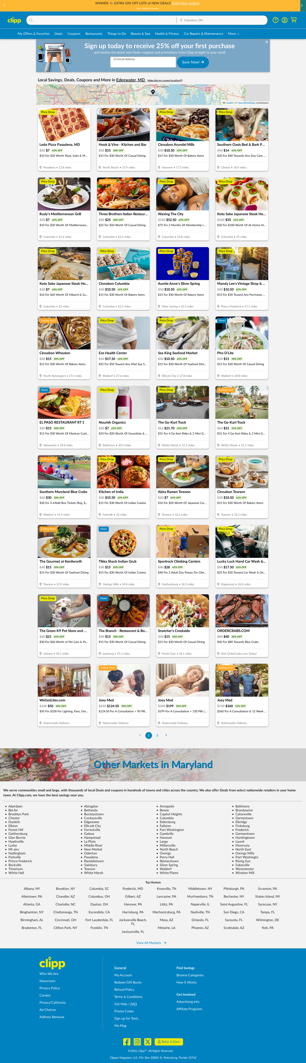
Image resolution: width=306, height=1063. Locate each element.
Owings (163, 853)
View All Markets (151, 943)
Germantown (243, 833)
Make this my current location (164, 80)
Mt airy (12, 849)
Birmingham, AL (32, 920)
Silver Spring (167, 865)
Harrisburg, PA (133, 912)
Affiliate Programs (189, 1009)
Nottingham (15, 853)
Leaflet (228, 103)
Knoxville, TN (166, 888)
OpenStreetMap (246, 103)
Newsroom (47, 981)
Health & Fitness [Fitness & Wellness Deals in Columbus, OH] (167, 33)
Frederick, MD (133, 888)
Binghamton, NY (32, 912)
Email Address (124, 59)
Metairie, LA (166, 928)
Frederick (240, 830)
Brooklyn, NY (65, 888)
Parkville (13, 857)
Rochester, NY (234, 896)
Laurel (238, 841)
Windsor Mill (243, 873)
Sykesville (240, 865)
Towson (88, 869)
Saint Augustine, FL (234, 904)
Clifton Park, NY (65, 928)
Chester (12, 818)
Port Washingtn (245, 857)
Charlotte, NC (65, 904)
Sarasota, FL (234, 920)
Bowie (162, 810)
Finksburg (241, 826)
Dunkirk (12, 822)
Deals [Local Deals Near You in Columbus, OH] (58, 33)
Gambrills (165, 833)
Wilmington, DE (267, 920)
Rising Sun (241, 861)
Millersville (165, 845)
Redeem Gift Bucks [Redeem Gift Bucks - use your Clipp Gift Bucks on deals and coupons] (127, 982)
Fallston (163, 826)
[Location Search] (222, 20)
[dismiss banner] (266, 42)
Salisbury (89, 865)
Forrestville (90, 830)
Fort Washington (170, 830)
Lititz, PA (166, 904)
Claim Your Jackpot (191, 3)
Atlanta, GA (31, 904)
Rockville (13, 865)
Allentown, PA (31, 896)
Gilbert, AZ (133, 896)
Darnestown (242, 818)
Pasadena (89, 857)
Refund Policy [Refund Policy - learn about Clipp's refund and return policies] (124, 989)
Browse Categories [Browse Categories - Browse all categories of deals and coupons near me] (190, 975)
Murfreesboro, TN (200, 896)
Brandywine (242, 810)
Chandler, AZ (65, 896)
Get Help (120, 1004)
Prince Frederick (18, 861)
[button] (301, 6)
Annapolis (165, 806)
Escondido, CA (99, 912)
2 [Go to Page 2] (157, 735)
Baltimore (240, 806)
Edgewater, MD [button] (131, 80)
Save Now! (193, 62)
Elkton (11, 826)
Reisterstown (167, 861)
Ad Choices (47, 1010)
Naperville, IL (200, 904)
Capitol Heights (169, 814)
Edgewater (90, 822)
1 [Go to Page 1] (149, 735)
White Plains (167, 873)
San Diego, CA (234, 912)
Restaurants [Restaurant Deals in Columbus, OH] (93, 33)
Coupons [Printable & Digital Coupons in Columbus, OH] (73, 33)
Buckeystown (92, 814)
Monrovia (240, 845)
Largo (162, 841)
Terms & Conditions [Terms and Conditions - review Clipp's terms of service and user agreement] (128, 997)
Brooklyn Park (17, 814)
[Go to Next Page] (166, 735)
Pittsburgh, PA (234, 888)
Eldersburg (165, 822)
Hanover (164, 837)
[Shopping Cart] (294, 20)
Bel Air (11, 810)
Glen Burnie (15, 837)
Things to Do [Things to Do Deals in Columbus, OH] (116, 33)
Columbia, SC (99, 888)
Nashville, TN (200, 912)
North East (241, 849)
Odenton (89, 853)
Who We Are (48, 973)
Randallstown (92, 861)
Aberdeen (13, 806)
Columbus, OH (99, 896)
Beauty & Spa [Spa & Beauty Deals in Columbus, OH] (140, 33)
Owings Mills (243, 853)
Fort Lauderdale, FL (99, 920)
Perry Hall (165, 857)
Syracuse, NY (267, 904)
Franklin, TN (99, 928)
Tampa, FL (267, 912)
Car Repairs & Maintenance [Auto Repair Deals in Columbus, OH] (203, 33)
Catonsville (242, 814)
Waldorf (164, 869)
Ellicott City (91, 826)
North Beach (167, 849)
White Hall (14, 873)
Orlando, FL (200, 920)
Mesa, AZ (166, 920)
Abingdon (89, 806)
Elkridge (239, 822)
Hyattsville (14, 841)
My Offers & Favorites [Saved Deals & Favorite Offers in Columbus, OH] (34, 33)
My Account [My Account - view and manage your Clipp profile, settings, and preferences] (123, 975)
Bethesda (89, 810)
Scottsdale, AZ (234, 928)
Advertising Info (187, 1001)
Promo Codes (124, 1011)
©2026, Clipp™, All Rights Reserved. (150, 1051)
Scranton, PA (267, 888)
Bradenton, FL (32, 928)
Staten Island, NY (267, 896)
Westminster (243, 869)
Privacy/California (52, 1002)
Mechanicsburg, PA (167, 912)
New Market (91, 849)
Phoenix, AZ (200, 928)
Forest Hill (14, 830)
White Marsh (92, 873)
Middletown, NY (200, 888)
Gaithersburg (16, 833)
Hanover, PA (133, 904)
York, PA (268, 928)
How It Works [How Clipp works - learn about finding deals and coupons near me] (186, 982)
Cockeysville (91, 818)
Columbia (165, 818)
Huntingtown (243, 837)
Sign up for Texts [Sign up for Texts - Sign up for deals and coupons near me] (126, 1018)
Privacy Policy (49, 988)
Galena (87, 833)
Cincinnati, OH (65, 920)
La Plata (88, 841)
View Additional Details (153, 9)
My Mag (120, 1025)
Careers (45, 995)
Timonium (14, 869)
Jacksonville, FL (133, 931)
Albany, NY (32, 888)
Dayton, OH (99, 904)
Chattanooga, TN (65, 912)
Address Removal (51, 1017)
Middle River (91, 845)
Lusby (11, 845)
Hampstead (91, 837)
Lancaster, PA (166, 896)
